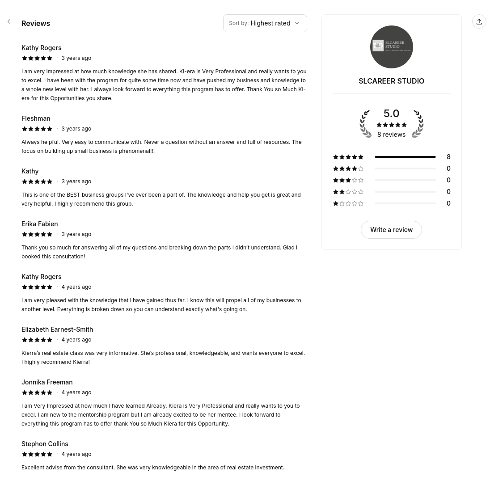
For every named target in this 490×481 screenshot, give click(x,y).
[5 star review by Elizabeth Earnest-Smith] (164, 346)
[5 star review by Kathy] (164, 187)
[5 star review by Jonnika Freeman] (164, 402)
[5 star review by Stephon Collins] (164, 455)
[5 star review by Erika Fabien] (164, 240)
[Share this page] (479, 21)
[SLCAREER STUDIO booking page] (9, 21)
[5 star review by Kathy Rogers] (164, 73)
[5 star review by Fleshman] (164, 135)
